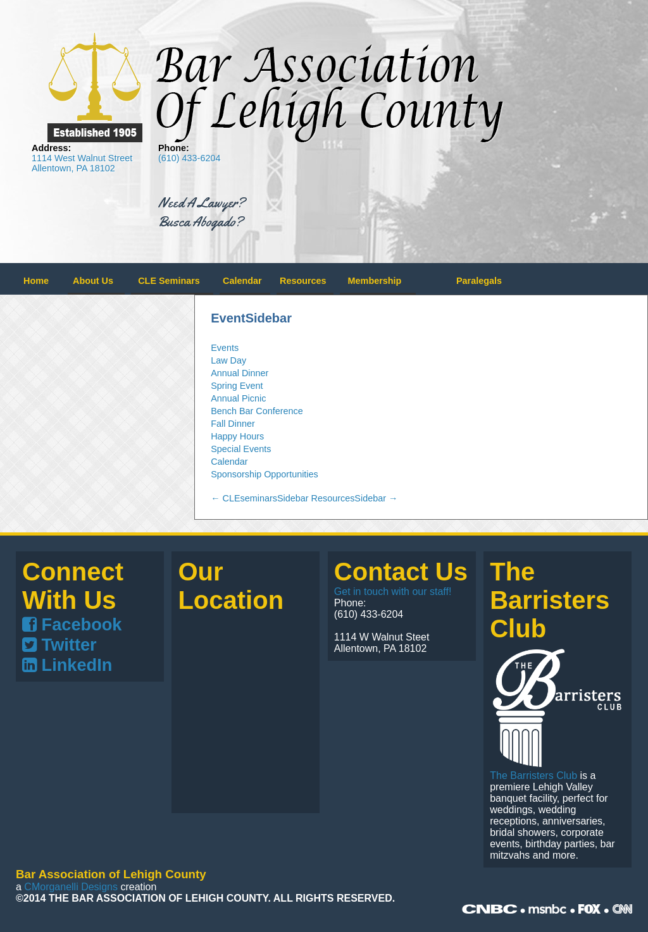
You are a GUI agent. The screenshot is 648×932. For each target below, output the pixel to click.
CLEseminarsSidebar (259, 498)
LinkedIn (67, 665)
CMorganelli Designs (71, 886)
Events (225, 348)
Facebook (72, 624)
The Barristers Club (533, 775)
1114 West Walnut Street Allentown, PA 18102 (82, 163)
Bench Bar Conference (257, 411)
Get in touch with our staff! (393, 591)
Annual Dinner (239, 373)
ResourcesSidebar (354, 498)
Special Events (241, 449)
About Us (93, 281)
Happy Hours (237, 436)
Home (36, 281)
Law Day (228, 360)
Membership (375, 281)
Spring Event (237, 386)
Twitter (59, 644)
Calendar (242, 281)
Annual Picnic (238, 398)
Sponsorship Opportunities (264, 474)
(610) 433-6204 (189, 158)
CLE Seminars (169, 281)
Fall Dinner (233, 424)
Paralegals (479, 281)
